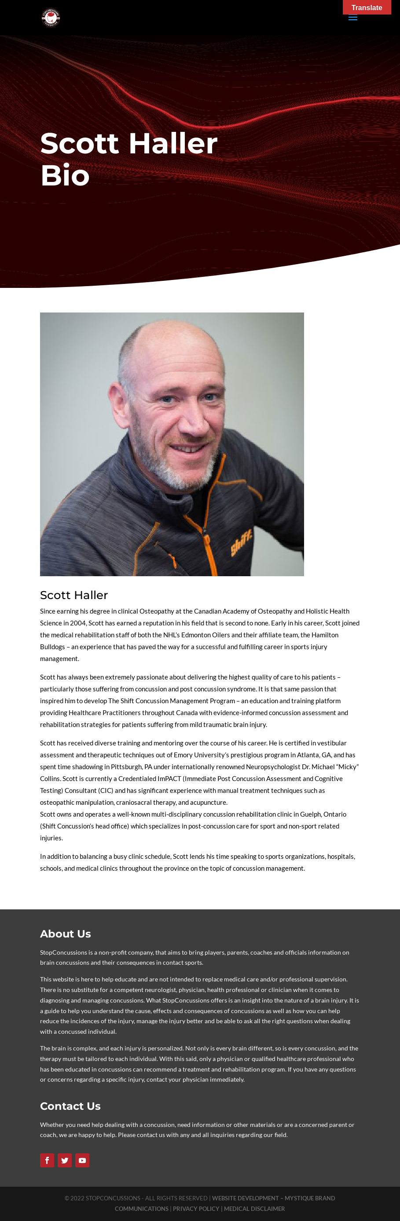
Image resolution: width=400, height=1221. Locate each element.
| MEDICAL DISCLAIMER (253, 1208)
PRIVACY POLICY (197, 1208)
